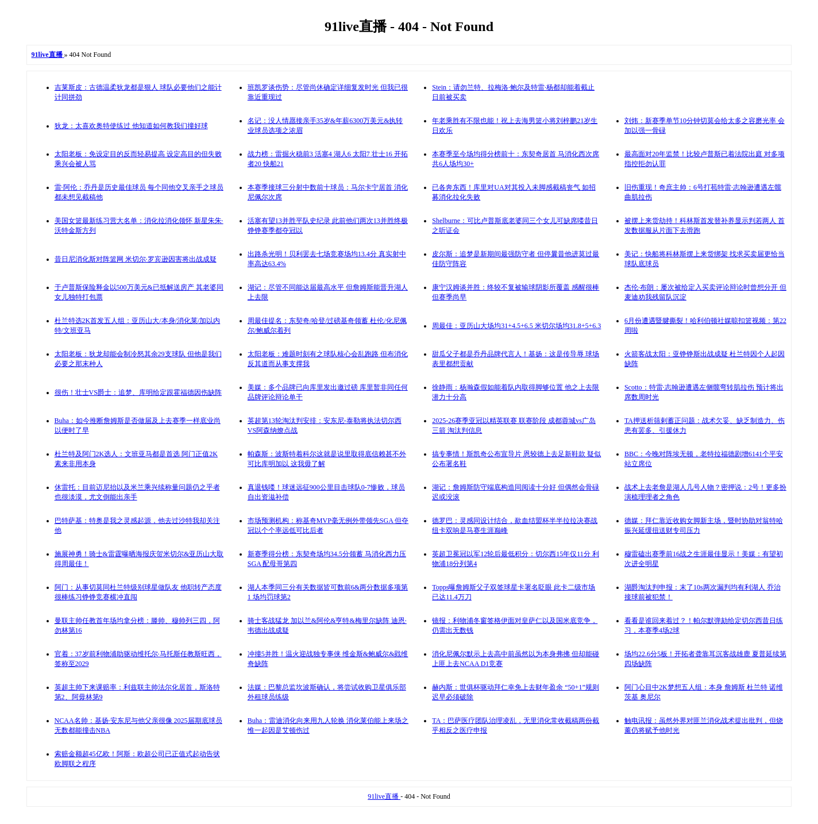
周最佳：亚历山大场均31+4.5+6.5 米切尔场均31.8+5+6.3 (516, 326)
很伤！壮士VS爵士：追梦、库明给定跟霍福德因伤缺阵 (138, 392)
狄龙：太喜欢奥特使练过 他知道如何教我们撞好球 (131, 126)
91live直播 (384, 796)
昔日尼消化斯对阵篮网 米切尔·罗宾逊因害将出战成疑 (136, 259)
